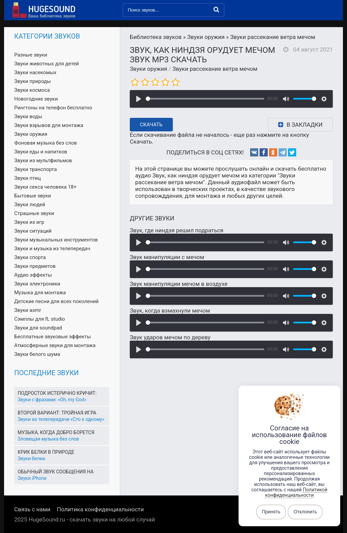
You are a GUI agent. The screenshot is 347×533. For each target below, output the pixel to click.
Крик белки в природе (46, 452)
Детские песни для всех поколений (56, 301)
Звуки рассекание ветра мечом (215, 68)
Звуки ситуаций (33, 231)
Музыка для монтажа (40, 293)
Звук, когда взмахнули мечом (170, 310)
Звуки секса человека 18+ (45, 187)
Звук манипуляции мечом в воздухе (178, 283)
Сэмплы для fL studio (39, 319)
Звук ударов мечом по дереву (170, 337)
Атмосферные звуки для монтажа (55, 345)
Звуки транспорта (35, 169)
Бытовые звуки (32, 196)
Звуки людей (29, 204)
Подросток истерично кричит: (57, 393)
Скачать (151, 125)
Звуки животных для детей (46, 64)
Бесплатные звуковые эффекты (52, 337)
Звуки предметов (35, 266)
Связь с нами (32, 509)
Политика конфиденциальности (100, 509)
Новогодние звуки (36, 99)
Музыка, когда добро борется (56, 432)
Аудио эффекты (33, 275)
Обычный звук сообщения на (56, 471)
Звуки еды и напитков (40, 152)
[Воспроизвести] (138, 98)
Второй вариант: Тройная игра (57, 412)
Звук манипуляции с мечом (167, 257)
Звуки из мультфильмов (43, 160)
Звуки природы (32, 81)
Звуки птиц (27, 178)
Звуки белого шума (37, 354)
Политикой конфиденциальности (296, 492)
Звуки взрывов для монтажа (48, 125)
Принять (271, 512)
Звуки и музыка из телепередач (52, 249)
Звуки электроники (37, 284)
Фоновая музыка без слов (45, 143)
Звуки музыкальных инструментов (56, 240)
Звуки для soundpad (38, 328)
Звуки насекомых (35, 72)
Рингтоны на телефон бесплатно (53, 108)
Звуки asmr (27, 310)
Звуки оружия (148, 68)
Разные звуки (30, 55)
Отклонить (305, 512)
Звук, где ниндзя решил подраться (176, 230)
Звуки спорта (30, 257)
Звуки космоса (32, 90)
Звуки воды (28, 116)
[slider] (205, 98)
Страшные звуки (34, 213)
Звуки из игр (29, 222)
